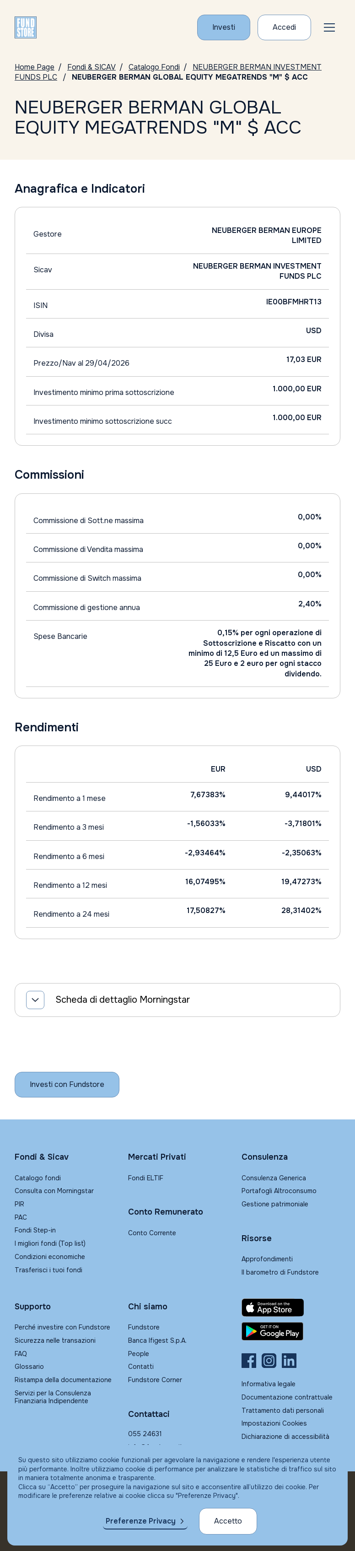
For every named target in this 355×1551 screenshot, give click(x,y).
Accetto (228, 1521)
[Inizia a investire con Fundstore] (67, 1084)
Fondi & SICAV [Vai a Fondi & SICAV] (91, 67)
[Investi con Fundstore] (223, 27)
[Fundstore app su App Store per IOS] (291, 1307)
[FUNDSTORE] (26, 27)
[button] (329, 27)
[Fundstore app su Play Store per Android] (291, 1331)
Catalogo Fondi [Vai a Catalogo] (154, 67)
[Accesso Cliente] (284, 27)
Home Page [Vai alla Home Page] (34, 67)
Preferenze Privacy (141, 1521)
